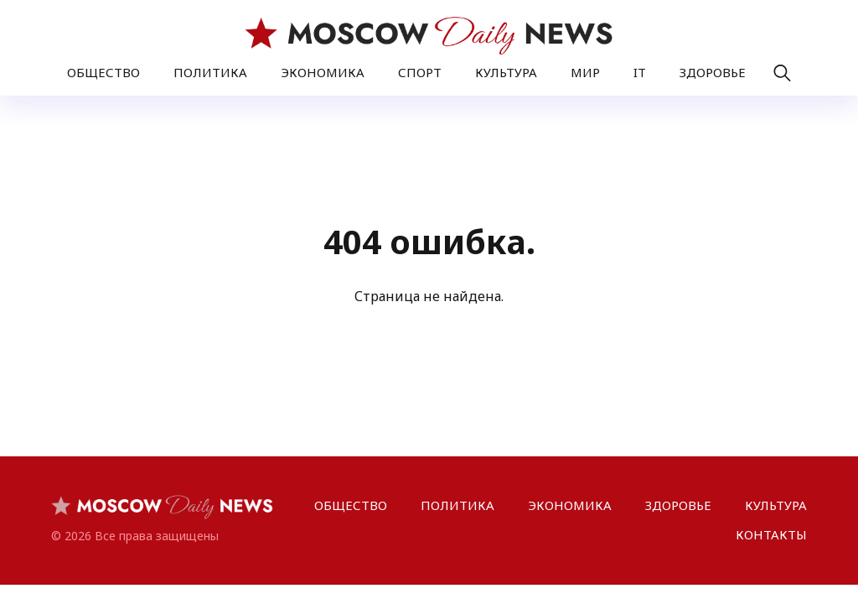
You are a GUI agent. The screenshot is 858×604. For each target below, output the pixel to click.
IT (639, 72)
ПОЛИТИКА (210, 72)
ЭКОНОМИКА (322, 72)
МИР (585, 72)
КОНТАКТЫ (771, 534)
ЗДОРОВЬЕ (713, 72)
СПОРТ (420, 72)
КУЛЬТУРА (506, 72)
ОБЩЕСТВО (103, 72)
